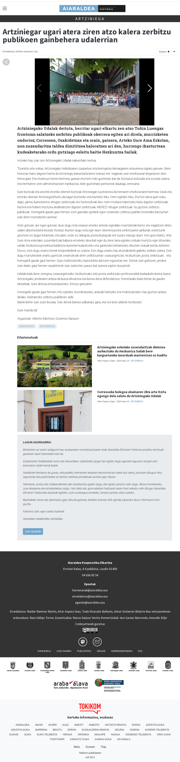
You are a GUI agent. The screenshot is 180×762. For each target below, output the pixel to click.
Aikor (39, 724)
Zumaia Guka (103, 739)
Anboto (94, 724)
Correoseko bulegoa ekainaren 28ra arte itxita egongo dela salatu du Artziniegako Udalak (131, 394)
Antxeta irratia (115, 724)
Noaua (115, 734)
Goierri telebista (157, 729)
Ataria (136, 724)
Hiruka (67, 734)
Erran (72, 729)
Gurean (90, 746)
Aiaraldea (23, 724)
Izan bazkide (33, 531)
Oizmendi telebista (138, 734)
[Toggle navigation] (5, 8)
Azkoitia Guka (20, 729)
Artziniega (90, 18)
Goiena (134, 729)
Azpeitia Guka (155, 724)
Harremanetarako (122, 651)
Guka (27, 734)
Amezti (78, 724)
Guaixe (13, 734)
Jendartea (26, 326)
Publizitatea (84, 651)
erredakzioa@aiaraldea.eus (90, 596)
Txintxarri (57, 739)
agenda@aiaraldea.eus (90, 602)
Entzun (164, 51)
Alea (65, 724)
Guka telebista (47, 734)
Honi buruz (44, 651)
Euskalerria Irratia (95, 729)
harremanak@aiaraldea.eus (90, 590)
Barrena (41, 729)
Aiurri (52, 724)
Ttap (103, 746)
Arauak (101, 651)
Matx (77, 746)
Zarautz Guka (79, 739)
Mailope (100, 734)
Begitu (57, 729)
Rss (140, 651)
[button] (150, 88)
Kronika (83, 734)
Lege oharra (64, 651)
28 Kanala (123, 739)
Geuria (119, 729)
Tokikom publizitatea (90, 752)
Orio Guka (164, 734)
